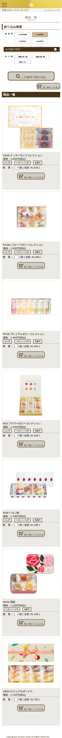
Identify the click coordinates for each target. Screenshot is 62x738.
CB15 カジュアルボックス (18, 691)
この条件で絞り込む (31, 76)
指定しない (23, 62)
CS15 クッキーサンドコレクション (22, 155)
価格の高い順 (40, 57)
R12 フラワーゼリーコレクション (22, 423)
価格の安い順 (22, 57)
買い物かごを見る (48, 86)
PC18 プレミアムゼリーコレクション (24, 334)
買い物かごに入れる (31, 176)
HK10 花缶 (9, 602)
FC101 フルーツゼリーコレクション (23, 244)
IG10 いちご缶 (11, 512)
